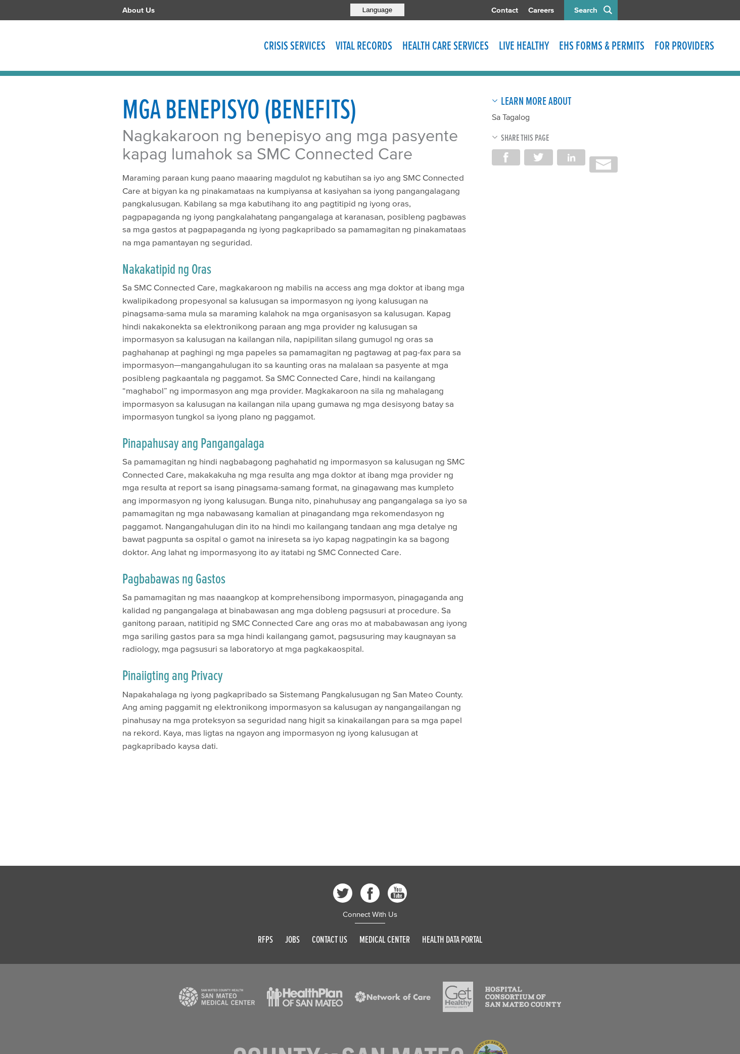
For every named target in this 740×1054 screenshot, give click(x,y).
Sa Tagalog (511, 116)
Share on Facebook (506, 157)
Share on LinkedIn (571, 157)
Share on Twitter (538, 157)
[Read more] (217, 996)
